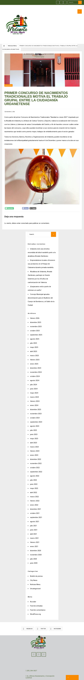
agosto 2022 (34, 469)
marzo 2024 (34, 390)
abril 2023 (33, 435)
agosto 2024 (34, 373)
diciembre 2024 (35, 361)
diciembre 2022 (35, 452)
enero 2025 (34, 357)
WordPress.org (35, 607)
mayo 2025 (34, 340)
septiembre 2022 (36, 464)
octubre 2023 (35, 410)
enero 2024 (34, 398)
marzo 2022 (34, 489)
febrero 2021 (34, 535)
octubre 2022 (35, 460)
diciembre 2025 (35, 315)
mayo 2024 (34, 386)
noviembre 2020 (36, 547)
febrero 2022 (34, 493)
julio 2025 (33, 336)
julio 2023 (33, 423)
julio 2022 (33, 473)
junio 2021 (33, 523)
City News (33, 573)
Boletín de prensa (36, 569)
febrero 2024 (34, 394)
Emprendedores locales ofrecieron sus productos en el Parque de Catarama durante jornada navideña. (41, 256)
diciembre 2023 (35, 402)
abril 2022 (33, 485)
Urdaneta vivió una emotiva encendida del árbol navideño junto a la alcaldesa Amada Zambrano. (42, 245)
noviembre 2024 (36, 365)
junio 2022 (33, 477)
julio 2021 (33, 518)
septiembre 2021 (36, 510)
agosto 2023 (34, 419)
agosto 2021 (34, 514)
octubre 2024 (35, 369)
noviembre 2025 (36, 319)
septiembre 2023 (36, 415)
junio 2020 (33, 556)
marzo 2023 (34, 440)
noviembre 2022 (36, 456)
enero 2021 (34, 539)
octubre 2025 (35, 323)
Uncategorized (35, 581)
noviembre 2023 (36, 406)
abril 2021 (33, 527)
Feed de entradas (36, 599)
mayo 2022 (34, 481)
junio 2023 (33, 427)
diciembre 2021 (35, 502)
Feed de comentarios (37, 603)
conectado (25, 216)
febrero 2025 (34, 352)
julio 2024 (33, 377)
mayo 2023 (34, 431)
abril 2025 (33, 344)
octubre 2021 (35, 506)
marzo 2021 (34, 531)
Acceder (33, 594)
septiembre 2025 (36, 327)
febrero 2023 (34, 444)
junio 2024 (33, 381)
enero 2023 (34, 448)
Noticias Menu (12, 38)
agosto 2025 (34, 332)
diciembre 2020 (35, 543)
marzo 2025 (34, 348)
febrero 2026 (34, 311)
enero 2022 (34, 498)
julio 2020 (33, 552)
